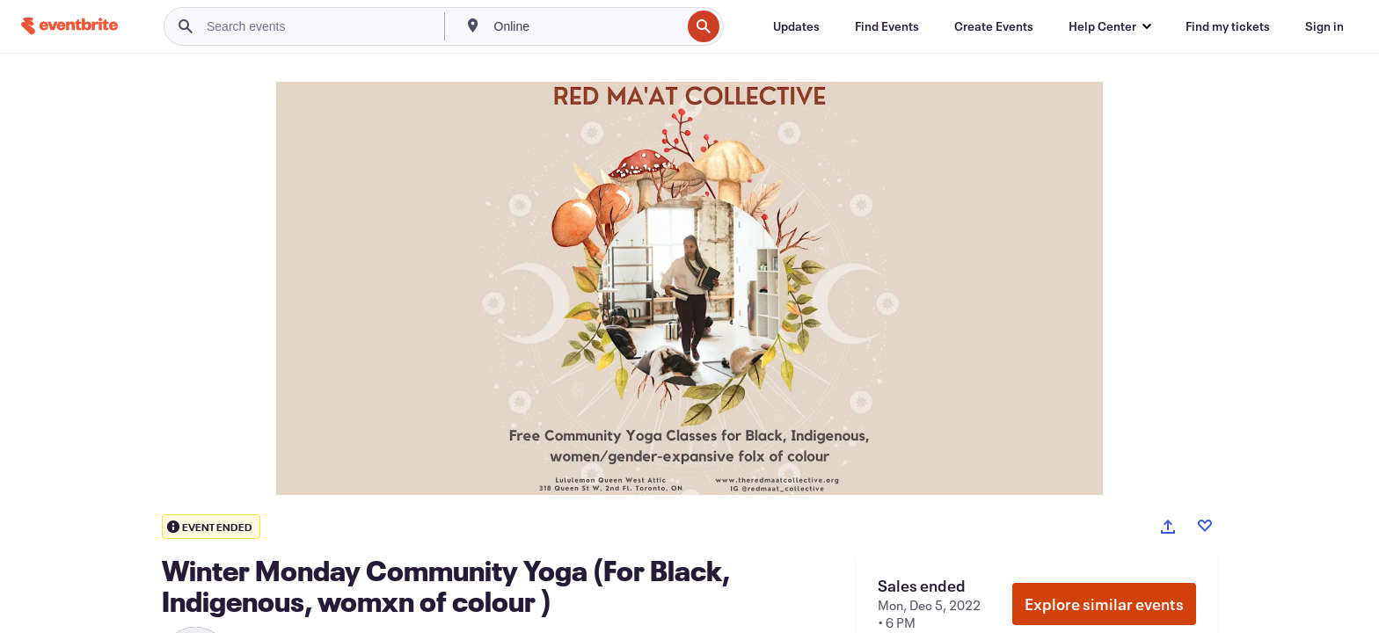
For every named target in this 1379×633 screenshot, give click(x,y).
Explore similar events (1104, 604)
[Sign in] (1324, 26)
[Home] (69, 26)
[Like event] (1205, 525)
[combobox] (586, 26)
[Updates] (796, 26)
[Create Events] (993, 26)
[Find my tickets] (1227, 26)
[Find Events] (887, 26)
